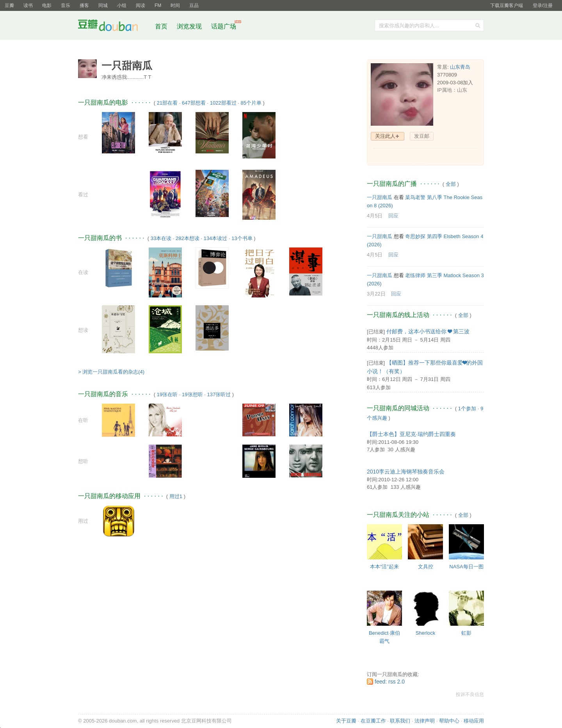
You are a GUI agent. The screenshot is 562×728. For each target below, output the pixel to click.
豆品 (194, 5)
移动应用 (474, 721)
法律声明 (424, 721)
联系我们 (400, 721)
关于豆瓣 (346, 721)
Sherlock (426, 633)
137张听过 (219, 394)
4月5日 (374, 216)
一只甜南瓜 (379, 197)
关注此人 (385, 136)
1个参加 (467, 408)
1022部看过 (223, 103)
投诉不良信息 (470, 694)
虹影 (466, 633)
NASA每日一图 (466, 567)
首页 (161, 26)
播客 (84, 5)
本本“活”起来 (384, 567)
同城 (103, 5)
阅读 (140, 5)
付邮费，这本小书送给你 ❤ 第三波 (428, 331)
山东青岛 (460, 67)
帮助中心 (449, 721)
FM (158, 5)
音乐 (65, 5)
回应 (393, 216)
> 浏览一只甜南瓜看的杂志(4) (111, 372)
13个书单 (241, 238)
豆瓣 (9, 5)
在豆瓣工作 (373, 721)
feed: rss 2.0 (390, 681)
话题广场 (223, 26)
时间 (175, 5)
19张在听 (167, 394)
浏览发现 (190, 26)
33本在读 (161, 238)
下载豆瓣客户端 (506, 5)
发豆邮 (421, 136)
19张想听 (192, 394)
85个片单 (250, 103)
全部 (451, 184)
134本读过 (216, 238)
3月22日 (376, 294)
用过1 (175, 496)
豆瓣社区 (114, 27)
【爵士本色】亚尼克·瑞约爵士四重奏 (411, 434)
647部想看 (194, 103)
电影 (47, 5)
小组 (121, 5)
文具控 (425, 567)
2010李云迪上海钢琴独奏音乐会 (406, 471)
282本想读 (187, 238)
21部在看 (167, 103)
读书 (28, 5)
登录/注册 (543, 5)
